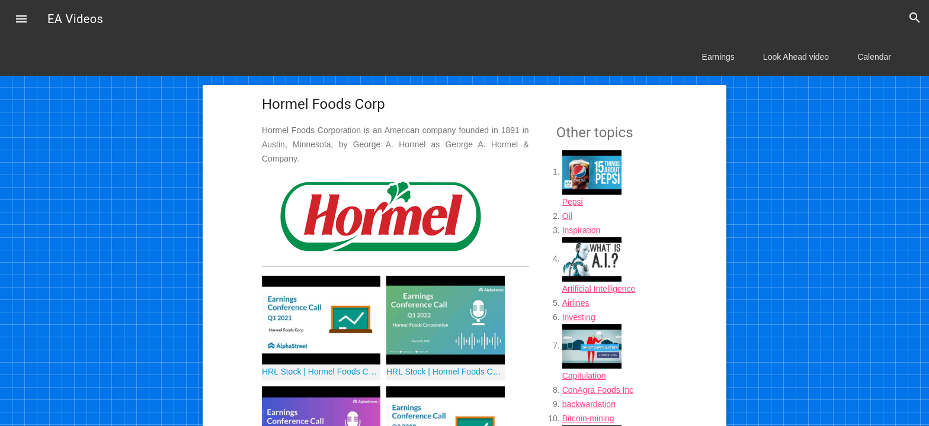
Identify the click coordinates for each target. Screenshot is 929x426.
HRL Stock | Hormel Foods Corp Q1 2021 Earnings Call (321, 371)
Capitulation (584, 375)
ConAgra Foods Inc (598, 390)
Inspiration (581, 230)
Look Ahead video (796, 57)
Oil (567, 216)
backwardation (589, 404)
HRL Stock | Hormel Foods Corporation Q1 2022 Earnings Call (445, 371)
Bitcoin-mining (588, 418)
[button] (21, 20)
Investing (578, 317)
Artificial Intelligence (599, 288)
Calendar (874, 57)
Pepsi (572, 201)
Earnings (718, 57)
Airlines (576, 303)
